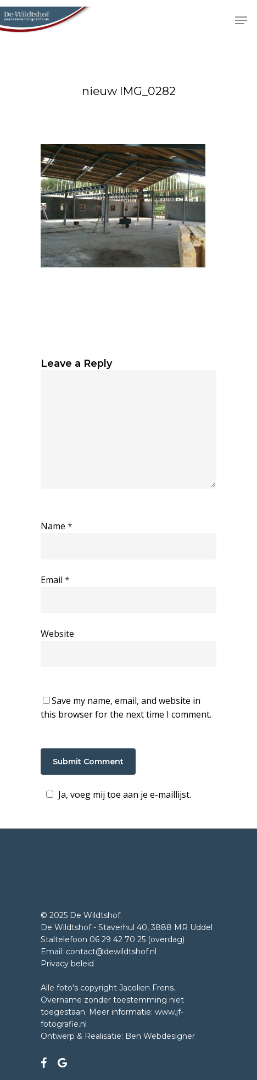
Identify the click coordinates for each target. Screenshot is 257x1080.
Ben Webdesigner (160, 1036)
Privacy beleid (67, 964)
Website (57, 634)
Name (56, 526)
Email (55, 580)
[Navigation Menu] (241, 20)
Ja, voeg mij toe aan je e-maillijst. (117, 794)
